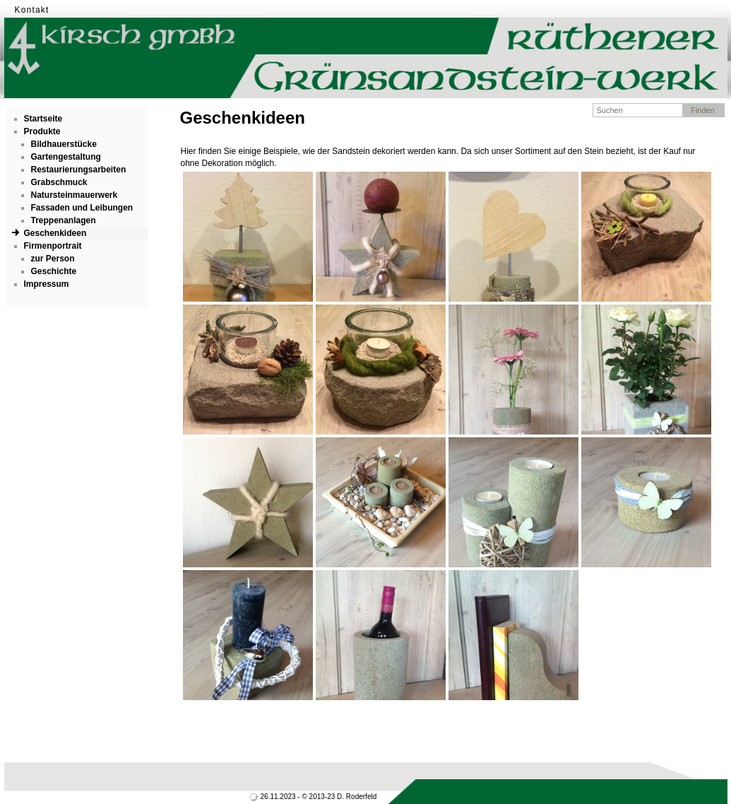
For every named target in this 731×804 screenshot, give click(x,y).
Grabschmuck (59, 182)
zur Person (53, 259)
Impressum (46, 284)
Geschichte (54, 271)
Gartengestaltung (66, 157)
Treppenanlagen (63, 220)
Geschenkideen (55, 233)
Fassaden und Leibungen (82, 208)
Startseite (43, 119)
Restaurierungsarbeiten (78, 170)
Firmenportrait (53, 246)
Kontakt (32, 10)
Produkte (42, 131)
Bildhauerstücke (64, 144)
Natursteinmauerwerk (74, 195)
